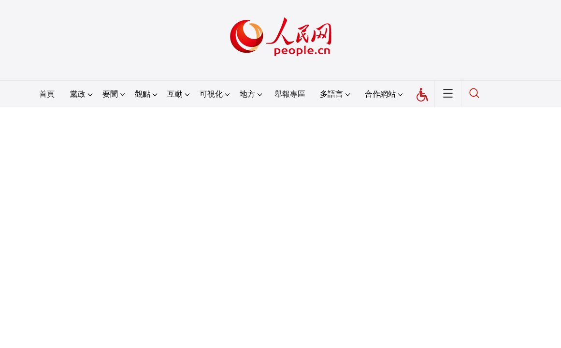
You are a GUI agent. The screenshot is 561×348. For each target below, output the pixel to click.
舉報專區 (289, 94)
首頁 (47, 94)
